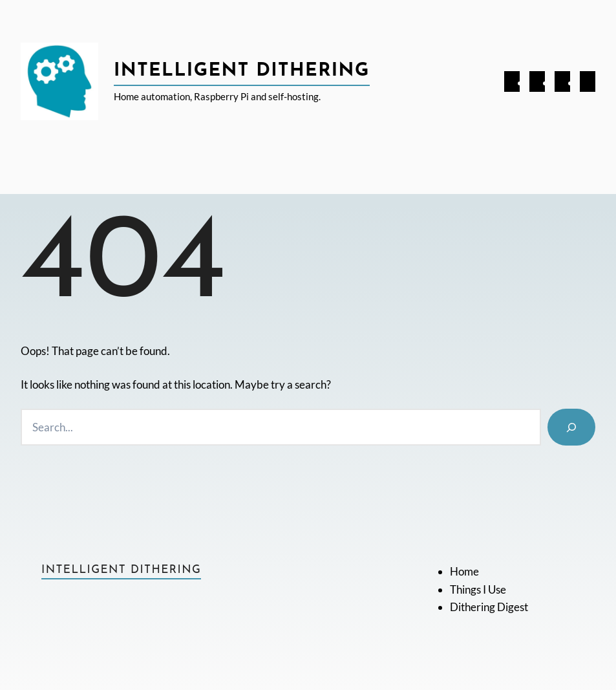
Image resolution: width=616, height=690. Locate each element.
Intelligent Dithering (242, 71)
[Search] (571, 427)
